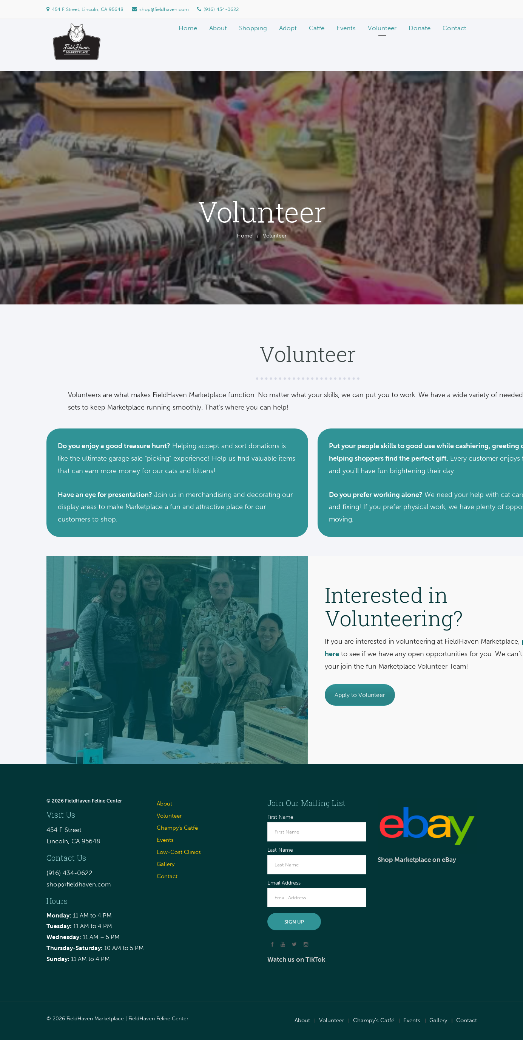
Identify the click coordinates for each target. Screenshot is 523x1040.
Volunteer (169, 815)
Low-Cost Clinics (179, 852)
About (164, 803)
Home (244, 236)
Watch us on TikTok (296, 959)
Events (165, 840)
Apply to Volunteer (360, 695)
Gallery (165, 864)
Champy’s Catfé (177, 827)
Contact (167, 876)
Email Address (284, 883)
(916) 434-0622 (218, 9)
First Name (280, 817)
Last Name (280, 850)
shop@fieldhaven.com (160, 9)
